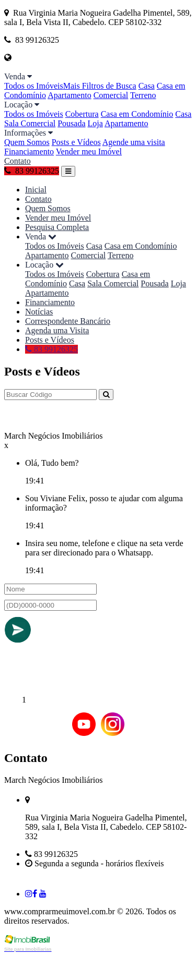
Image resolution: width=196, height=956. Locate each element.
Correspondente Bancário (67, 321)
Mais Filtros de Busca (99, 85)
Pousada (71, 123)
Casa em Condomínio (137, 114)
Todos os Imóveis (33, 85)
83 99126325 (31, 170)
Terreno (143, 95)
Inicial (36, 189)
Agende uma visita (133, 142)
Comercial (111, 95)
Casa (147, 85)
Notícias (39, 311)
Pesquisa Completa (57, 227)
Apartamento (69, 95)
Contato (17, 160)
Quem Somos (27, 142)
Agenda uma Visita (57, 330)
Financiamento (29, 151)
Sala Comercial (29, 123)
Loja (95, 123)
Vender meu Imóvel (89, 151)
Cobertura (82, 114)
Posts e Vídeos (76, 142)
